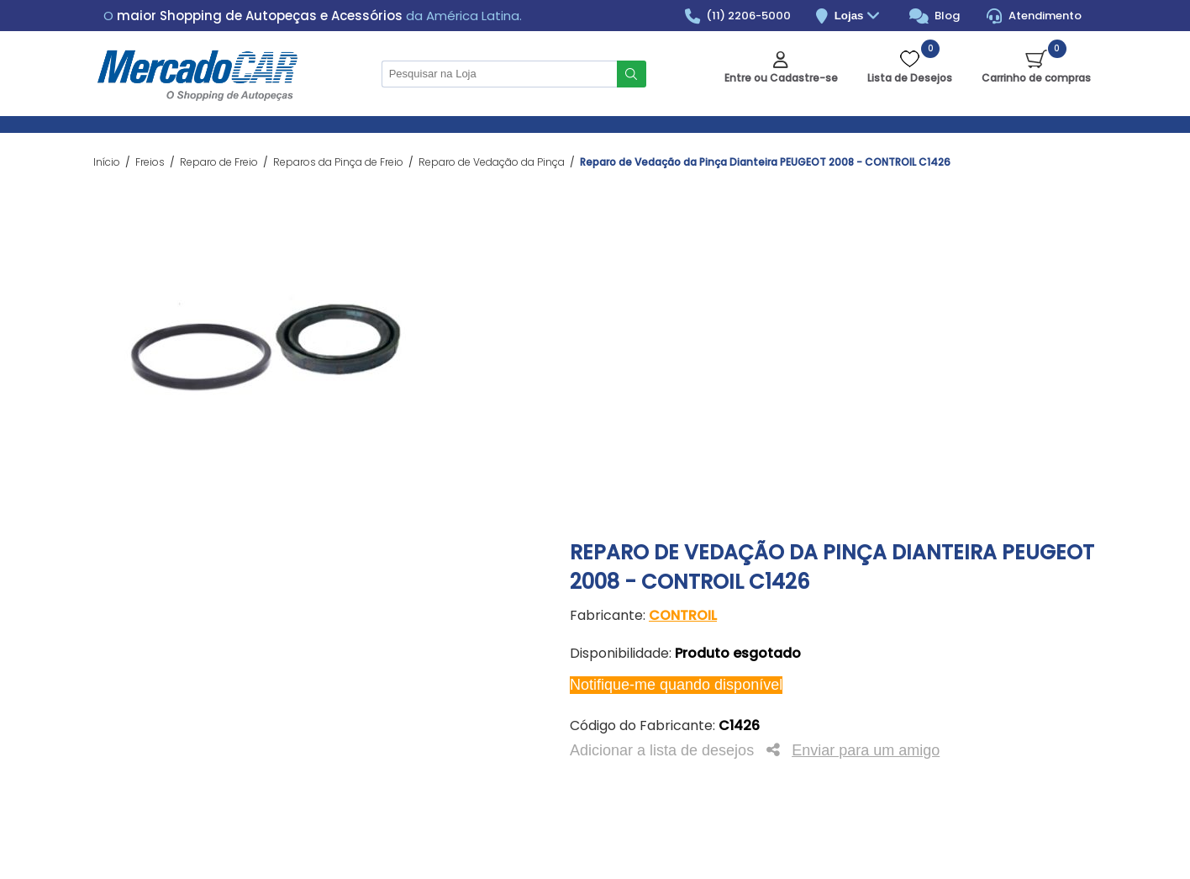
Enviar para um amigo (866, 750)
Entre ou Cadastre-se (781, 78)
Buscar (631, 74)
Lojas (859, 16)
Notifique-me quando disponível (676, 684)
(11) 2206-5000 (738, 16)
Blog (935, 16)
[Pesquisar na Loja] (499, 74)
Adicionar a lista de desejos (662, 750)
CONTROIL (683, 615)
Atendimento (1034, 16)
